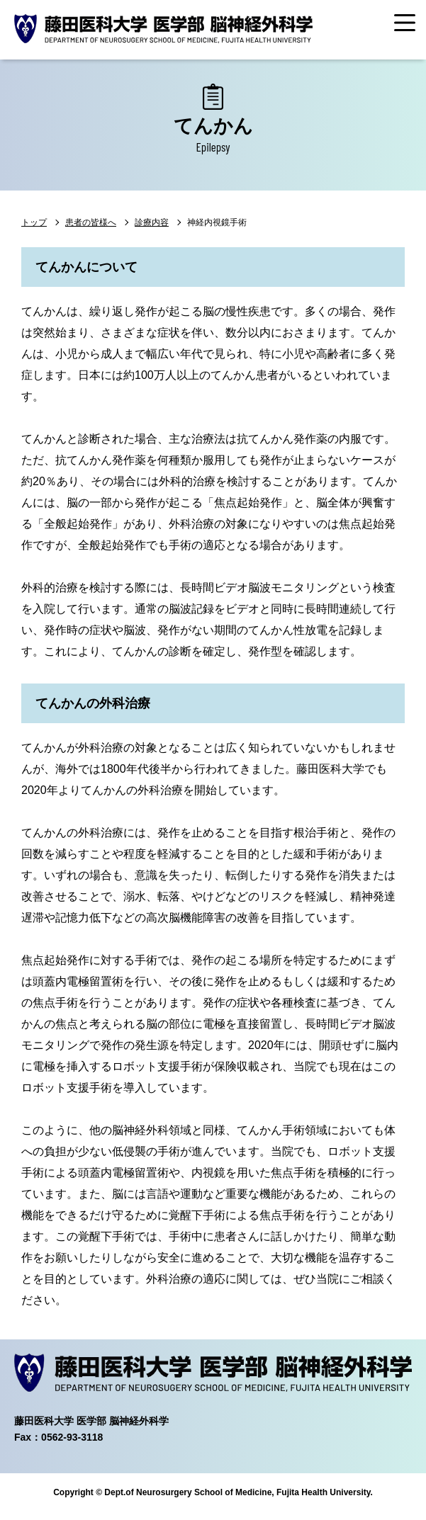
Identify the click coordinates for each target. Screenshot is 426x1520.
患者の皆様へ (90, 222)
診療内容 (152, 222)
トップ (34, 222)
